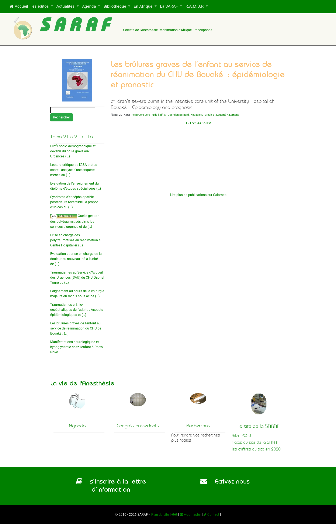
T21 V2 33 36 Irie (198, 123)
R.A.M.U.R (195, 6)
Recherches (198, 425)
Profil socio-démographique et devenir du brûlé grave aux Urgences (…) (73, 151)
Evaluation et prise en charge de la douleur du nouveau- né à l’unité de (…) (76, 259)
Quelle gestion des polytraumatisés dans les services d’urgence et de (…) (74, 221)
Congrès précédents (138, 425)
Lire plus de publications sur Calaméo (198, 195)
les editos (40, 6)
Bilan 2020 (241, 435)
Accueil (19, 6)
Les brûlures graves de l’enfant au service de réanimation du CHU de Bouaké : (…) (75, 328)
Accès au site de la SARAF (255, 442)
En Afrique (143, 6)
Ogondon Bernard (178, 114)
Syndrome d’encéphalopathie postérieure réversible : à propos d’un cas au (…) (74, 202)
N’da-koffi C (159, 114)
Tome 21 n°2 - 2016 (71, 136)
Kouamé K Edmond (227, 114)
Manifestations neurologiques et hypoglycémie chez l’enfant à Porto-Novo (77, 347)
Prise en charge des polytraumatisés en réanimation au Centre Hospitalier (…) (76, 240)
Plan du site (159, 515)
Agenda (89, 6)
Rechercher (61, 117)
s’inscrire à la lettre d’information (111, 485)
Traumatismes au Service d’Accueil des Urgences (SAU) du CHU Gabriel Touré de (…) (77, 277)
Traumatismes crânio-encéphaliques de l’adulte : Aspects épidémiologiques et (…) (76, 310)
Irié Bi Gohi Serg (140, 114)
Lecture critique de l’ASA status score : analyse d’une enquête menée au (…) (73, 170)
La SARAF (169, 6)
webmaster (190, 515)
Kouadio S (197, 114)
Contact (211, 515)
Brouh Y (209, 114)
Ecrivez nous (225, 481)
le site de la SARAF (258, 426)
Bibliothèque (115, 6)
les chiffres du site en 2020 (256, 449)
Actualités (66, 6)
